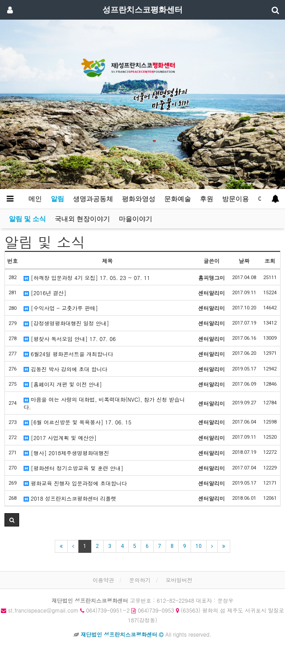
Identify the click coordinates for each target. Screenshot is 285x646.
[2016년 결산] (45, 292)
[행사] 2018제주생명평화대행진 (66, 453)
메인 (35, 199)
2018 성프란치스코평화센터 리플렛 (70, 498)
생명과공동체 (93, 199)
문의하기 (140, 580)
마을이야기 (135, 219)
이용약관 (103, 580)
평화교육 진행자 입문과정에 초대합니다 (75, 483)
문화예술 (177, 199)
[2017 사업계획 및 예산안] (60, 437)
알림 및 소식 (27, 219)
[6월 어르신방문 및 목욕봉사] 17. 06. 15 (77, 422)
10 (198, 546)
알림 (57, 199)
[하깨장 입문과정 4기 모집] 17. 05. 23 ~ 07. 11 (87, 277)
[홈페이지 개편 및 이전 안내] (63, 384)
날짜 (244, 260)
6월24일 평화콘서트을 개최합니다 (68, 354)
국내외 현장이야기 (82, 219)
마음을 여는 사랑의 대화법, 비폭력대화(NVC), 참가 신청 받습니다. (104, 403)
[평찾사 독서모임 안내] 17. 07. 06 (70, 338)
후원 (206, 199)
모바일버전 (179, 580)
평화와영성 (138, 199)
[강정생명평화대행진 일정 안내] (66, 323)
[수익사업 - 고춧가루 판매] (61, 308)
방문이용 (235, 199)
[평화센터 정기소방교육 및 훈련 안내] (73, 468)
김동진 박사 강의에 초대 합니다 (65, 369)
